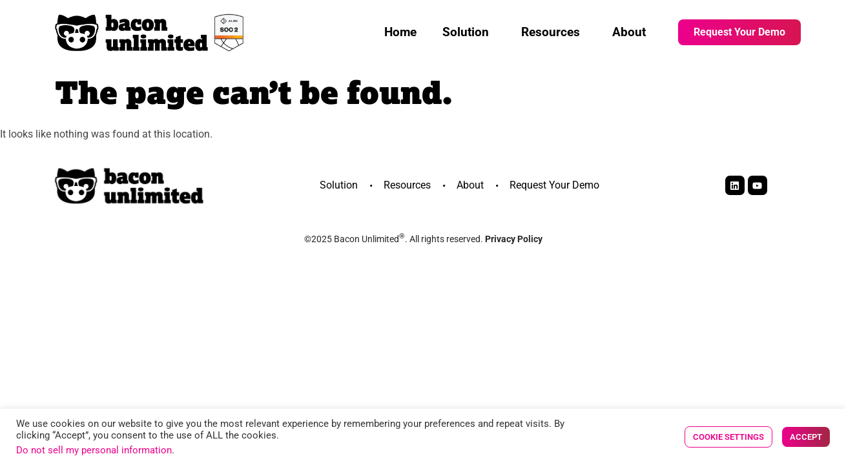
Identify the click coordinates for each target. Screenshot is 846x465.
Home (400, 32)
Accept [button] (806, 437)
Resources (553, 32)
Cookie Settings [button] (728, 437)
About (632, 32)
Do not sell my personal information (94, 450)
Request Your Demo (554, 185)
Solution (468, 32)
